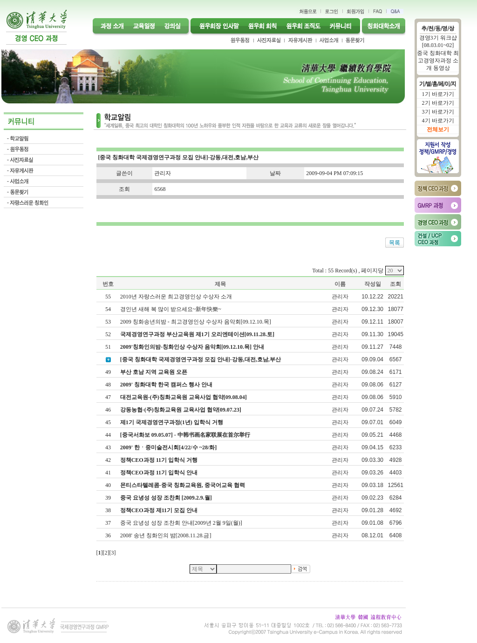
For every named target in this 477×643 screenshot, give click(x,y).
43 (108, 447)
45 (108, 422)
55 (108, 296)
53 (108, 321)
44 (108, 435)
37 (108, 523)
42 (108, 460)
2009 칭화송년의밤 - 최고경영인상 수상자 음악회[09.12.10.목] (196, 321)
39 (108, 497)
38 (108, 510)
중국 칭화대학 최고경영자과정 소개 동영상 (438, 60)
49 (108, 372)
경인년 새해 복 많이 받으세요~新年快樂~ (171, 309)
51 (108, 347)
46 (108, 409)
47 (108, 397)
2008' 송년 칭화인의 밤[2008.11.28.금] (166, 535)
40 (108, 485)
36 (108, 535)
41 (108, 472)
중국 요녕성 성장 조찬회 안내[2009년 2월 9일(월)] (182, 523)
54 (108, 309)
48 (108, 384)
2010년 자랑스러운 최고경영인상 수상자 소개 (176, 296)
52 (108, 334)
